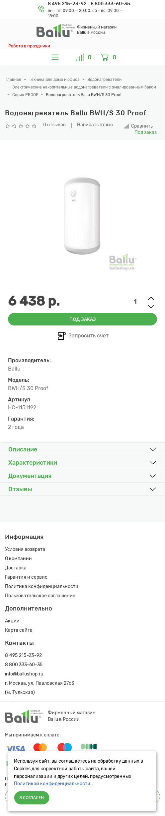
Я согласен (31, 797)
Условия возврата (25, 549)
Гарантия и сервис (26, 577)
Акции (12, 621)
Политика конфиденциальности (41, 586)
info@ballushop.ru (24, 674)
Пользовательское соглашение (40, 596)
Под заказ (82, 319)
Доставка (16, 568)
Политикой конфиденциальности (52, 784)
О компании (18, 558)
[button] (82, 449)
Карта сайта (19, 630)
